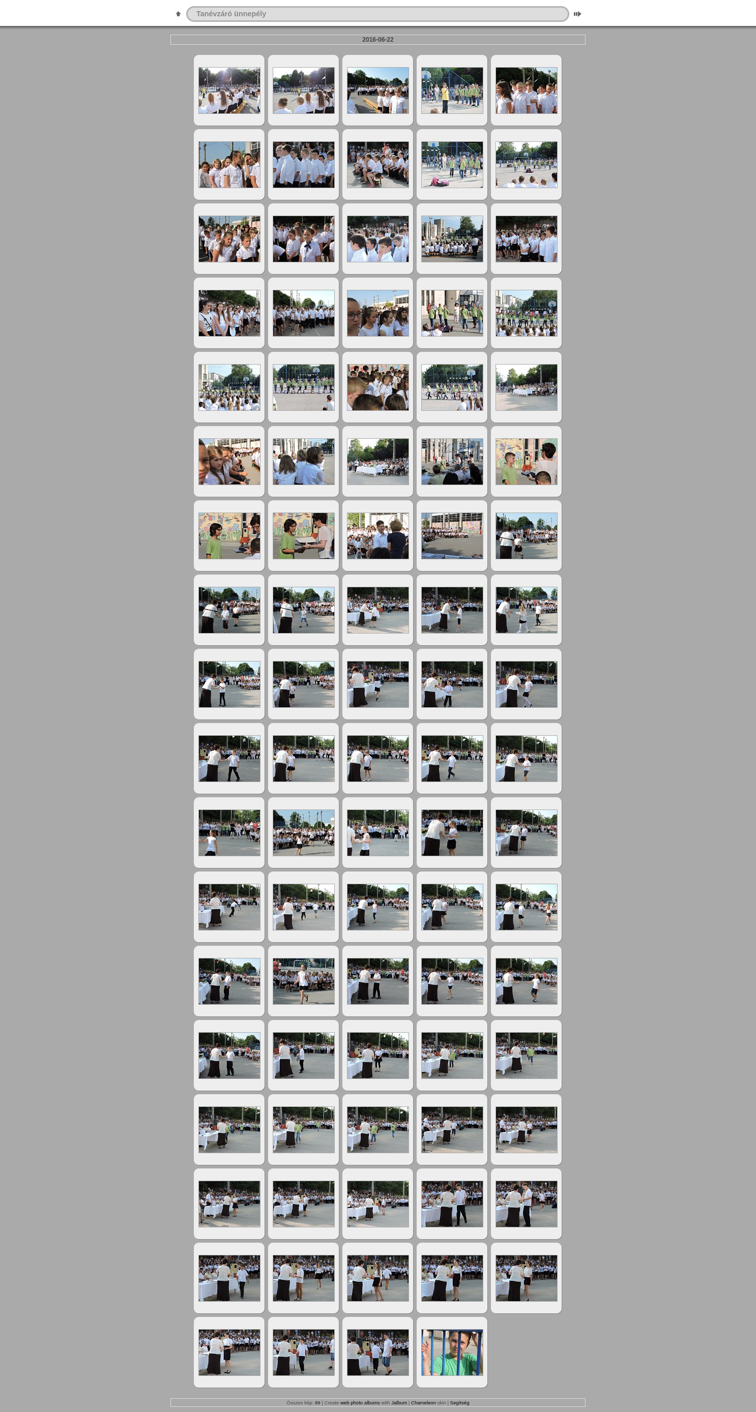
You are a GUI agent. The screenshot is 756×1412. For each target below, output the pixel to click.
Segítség (460, 1402)
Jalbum (399, 1402)
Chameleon (423, 1402)
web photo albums (360, 1402)
